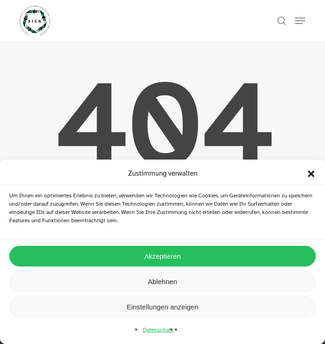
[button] (311, 173)
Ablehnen (162, 281)
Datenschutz (158, 329)
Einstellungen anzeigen (162, 307)
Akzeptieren (162, 256)
